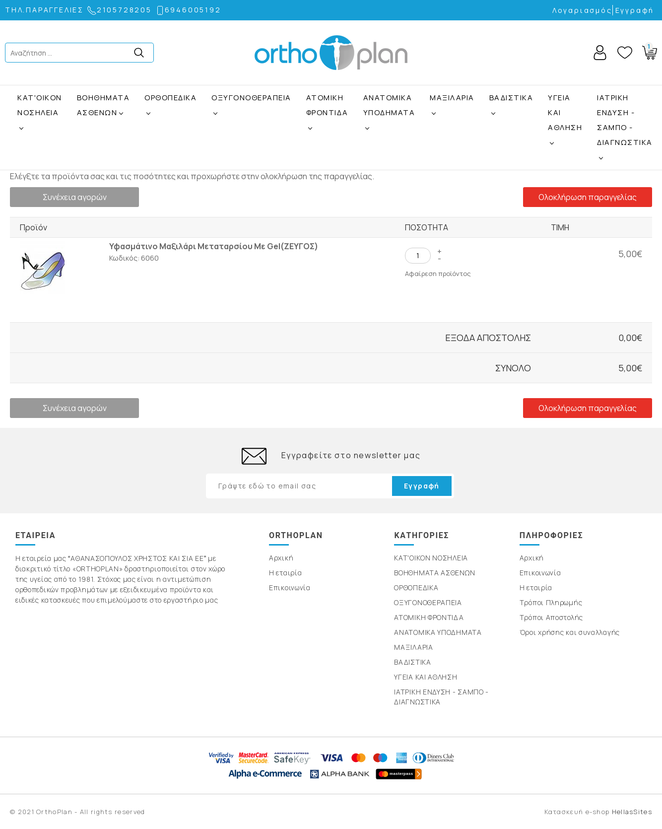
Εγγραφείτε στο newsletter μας (350, 455)
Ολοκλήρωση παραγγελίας (587, 197)
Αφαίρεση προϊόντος (438, 273)
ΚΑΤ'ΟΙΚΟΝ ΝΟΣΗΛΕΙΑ (39, 105)
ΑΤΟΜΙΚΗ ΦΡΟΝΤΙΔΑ (327, 105)
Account (600, 52)
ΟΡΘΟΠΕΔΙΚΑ (170, 97)
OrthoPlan (331, 52)
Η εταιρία (285, 572)
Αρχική (281, 557)
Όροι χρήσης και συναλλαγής (570, 632)
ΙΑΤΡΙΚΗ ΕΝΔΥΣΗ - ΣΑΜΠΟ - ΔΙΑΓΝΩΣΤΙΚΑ (625, 119)
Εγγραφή (635, 10)
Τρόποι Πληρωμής (551, 602)
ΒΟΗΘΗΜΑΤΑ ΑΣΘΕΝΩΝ (103, 105)
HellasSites (632, 811)
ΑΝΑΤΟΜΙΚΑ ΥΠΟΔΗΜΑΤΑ (389, 105)
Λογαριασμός (582, 10)
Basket (647, 51)
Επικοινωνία (290, 587)
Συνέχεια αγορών (75, 197)
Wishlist (624, 52)
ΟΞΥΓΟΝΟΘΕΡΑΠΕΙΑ (251, 97)
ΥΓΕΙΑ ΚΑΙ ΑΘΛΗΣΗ (565, 112)
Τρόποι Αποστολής (551, 617)
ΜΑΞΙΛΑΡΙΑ (452, 97)
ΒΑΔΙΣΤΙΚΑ (511, 97)
